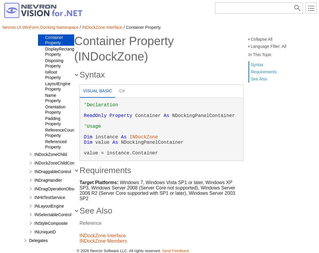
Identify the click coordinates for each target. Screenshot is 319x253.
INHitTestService (49, 197)
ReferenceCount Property (60, 133)
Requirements (264, 71)
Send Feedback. (176, 251)
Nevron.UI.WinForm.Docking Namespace (40, 27)
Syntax (257, 64)
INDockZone (143, 137)
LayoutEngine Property (58, 86)
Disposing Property (54, 63)
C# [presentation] (122, 90)
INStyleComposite (51, 223)
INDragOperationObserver (58, 188)
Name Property (53, 98)
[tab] (97, 92)
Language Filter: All (268, 46)
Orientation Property (55, 110)
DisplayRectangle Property (61, 52)
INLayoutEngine (49, 206)
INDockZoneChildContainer (59, 163)
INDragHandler (48, 180)
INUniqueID (45, 232)
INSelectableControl (53, 214)
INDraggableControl (52, 171)
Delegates (38, 240)
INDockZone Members (103, 240)
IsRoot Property (53, 75)
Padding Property (53, 121)
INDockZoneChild (50, 154)
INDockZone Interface (102, 27)
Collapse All (261, 39)
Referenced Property (55, 144)
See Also (259, 79)
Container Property (54, 40)
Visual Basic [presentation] (97, 90)
